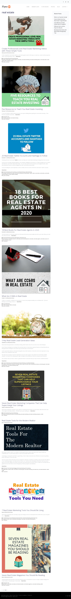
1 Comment (5, 415)
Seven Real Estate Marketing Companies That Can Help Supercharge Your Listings (24, 404)
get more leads (25, 364)
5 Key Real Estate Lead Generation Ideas (18, 340)
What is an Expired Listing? (60, 17)
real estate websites (42, 469)
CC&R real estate (6, 304)
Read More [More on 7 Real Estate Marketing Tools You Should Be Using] (7, 515)
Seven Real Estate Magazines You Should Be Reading (23, 575)
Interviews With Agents (15, 237)
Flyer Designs (45, 6)
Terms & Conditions (23, 595)
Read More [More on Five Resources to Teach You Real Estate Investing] (17, 114)
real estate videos (43, 59)
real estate (19, 59)
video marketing (7, 60)
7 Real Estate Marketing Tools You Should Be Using (22, 510)
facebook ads (9, 364)
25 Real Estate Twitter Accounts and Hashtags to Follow (24, 155)
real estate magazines (28, 584)
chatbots (4, 364)
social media (42, 173)
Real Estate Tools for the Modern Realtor (18, 420)
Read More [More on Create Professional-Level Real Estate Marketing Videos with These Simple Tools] (18, 56)
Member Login (35, 6)
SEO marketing (13, 172)
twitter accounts (9, 174)
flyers (8, 519)
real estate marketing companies (34, 414)
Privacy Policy (15, 595)
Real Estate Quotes (5, 595)
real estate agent (42, 364)
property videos (14, 59)
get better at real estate (7, 584)
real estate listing (17, 414)
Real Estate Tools (6, 116)
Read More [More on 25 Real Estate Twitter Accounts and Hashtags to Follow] (4, 170)
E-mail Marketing (6, 517)
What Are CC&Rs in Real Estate (14, 296)
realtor (31, 173)
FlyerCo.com (15, 596)
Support (65, 7)
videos (12, 60)
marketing (8, 173)
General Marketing (6, 58)
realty (3, 470)
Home (28, 6)
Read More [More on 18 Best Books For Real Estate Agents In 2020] (13, 235)
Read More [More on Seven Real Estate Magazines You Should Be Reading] (23, 580)
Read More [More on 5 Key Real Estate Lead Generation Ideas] (4, 360)
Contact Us (30, 595)
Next (6, 590)
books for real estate (16, 238)
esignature (5, 519)
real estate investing (14, 117)
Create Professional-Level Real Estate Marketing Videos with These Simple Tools (24, 49)
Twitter (16, 160)
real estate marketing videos (35, 59)
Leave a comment (6, 61)
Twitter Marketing (29, 172)
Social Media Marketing (21, 172)
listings (4, 59)
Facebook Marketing (6, 363)
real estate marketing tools (30, 519)
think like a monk (8, 239)
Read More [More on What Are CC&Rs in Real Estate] (19, 301)
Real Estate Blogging (13, 468)
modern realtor (11, 469)
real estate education (20, 584)
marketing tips (18, 519)
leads (30, 364)
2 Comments (5, 241)
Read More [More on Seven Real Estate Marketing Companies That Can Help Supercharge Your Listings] (32, 411)
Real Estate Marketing (14, 58)
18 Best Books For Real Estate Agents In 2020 (20, 230)
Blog (58, 6)
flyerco (21, 364)
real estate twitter (26, 173)
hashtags (4, 173)
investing (4, 117)
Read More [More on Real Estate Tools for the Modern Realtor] (4, 466)
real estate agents (37, 238)
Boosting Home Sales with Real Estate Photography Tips (60, 31)
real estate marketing (25, 59)
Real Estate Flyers (19, 517)
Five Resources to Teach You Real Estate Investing (22, 109)
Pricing (53, 6)
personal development (25, 238)
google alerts (5, 469)
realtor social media (35, 173)
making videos (8, 59)
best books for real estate (7, 238)
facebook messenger (16, 364)
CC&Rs (10, 304)
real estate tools (35, 469)
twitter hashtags (15, 174)
